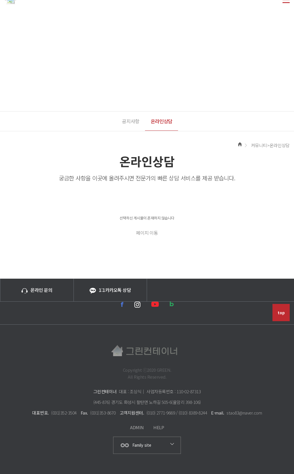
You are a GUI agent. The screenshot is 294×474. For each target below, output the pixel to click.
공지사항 (130, 121)
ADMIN (137, 427)
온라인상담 (161, 121)
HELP (158, 427)
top (281, 312)
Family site (141, 445)
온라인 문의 (37, 289)
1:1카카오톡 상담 (110, 290)
